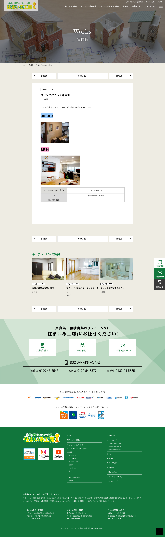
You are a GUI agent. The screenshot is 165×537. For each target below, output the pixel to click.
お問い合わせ (112, 472)
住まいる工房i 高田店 (115, 446)
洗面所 (71, 465)
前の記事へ (45, 76)
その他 (71, 480)
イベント (110, 454)
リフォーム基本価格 (88, 6)
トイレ (71, 471)
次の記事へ (120, 76)
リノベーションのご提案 (109, 6)
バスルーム (72, 468)
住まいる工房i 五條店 (115, 443)
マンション (72, 455)
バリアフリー (73, 474)
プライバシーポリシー (116, 477)
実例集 (125, 6)
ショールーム (150, 6)
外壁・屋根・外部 (74, 477)
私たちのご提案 (71, 6)
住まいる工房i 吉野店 (115, 449)
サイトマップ (112, 481)
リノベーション (73, 458)
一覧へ (82, 76)
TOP (24, 65)
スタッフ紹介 (112, 463)
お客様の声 (136, 6)
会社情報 (110, 468)
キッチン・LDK (47, 90)
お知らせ (110, 458)
